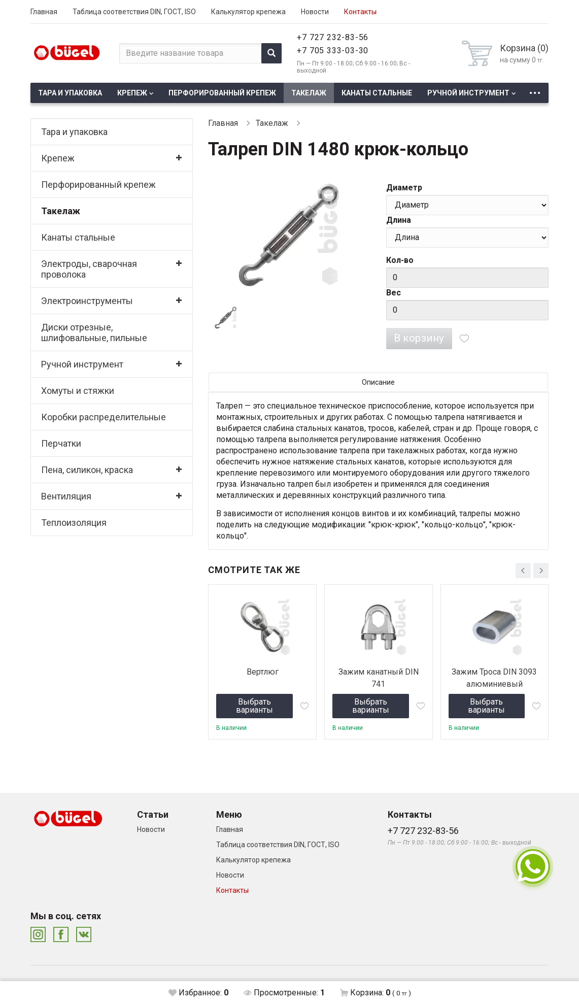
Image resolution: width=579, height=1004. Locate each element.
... (535, 90)
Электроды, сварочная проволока (89, 269)
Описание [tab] (378, 382)
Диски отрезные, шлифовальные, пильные (94, 332)
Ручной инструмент (468, 93)
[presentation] (523, 570)
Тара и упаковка (70, 93)
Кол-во (400, 260)
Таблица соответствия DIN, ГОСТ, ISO (134, 12)
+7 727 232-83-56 (332, 37)
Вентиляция (66, 496)
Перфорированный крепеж (222, 93)
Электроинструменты (87, 300)
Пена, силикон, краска (87, 469)
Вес (393, 292)
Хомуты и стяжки (77, 390)
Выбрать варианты (254, 706)
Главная (43, 12)
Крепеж (132, 93)
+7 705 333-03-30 (332, 50)
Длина (398, 220)
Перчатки (61, 443)
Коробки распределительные (103, 417)
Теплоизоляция (74, 522)
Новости (315, 12)
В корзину (419, 338)
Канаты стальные (377, 93)
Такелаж (308, 93)
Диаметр (404, 187)
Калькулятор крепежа (248, 12)
